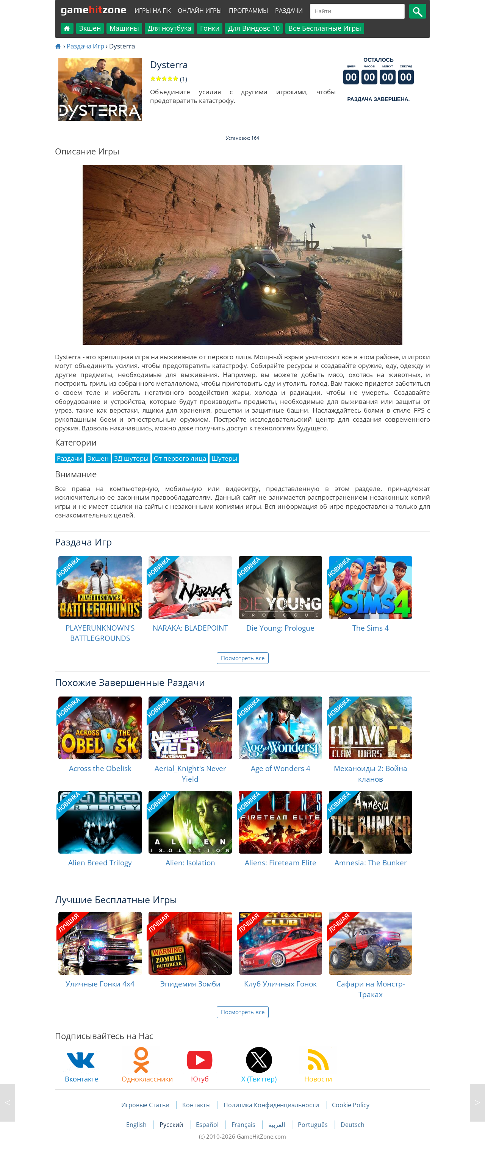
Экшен (90, 28)
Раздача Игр (85, 46)
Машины (124, 28)
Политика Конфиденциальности (271, 1105)
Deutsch (353, 1124)
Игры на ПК (153, 10)
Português (313, 1124)
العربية (277, 1124)
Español (208, 1124)
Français (244, 1124)
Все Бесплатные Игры (324, 28)
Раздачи (289, 10)
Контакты (196, 1105)
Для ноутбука (169, 28)
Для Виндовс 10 (254, 28)
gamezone (94, 9)
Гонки (209, 28)
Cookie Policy (350, 1105)
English (137, 1124)
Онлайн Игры (200, 10)
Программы (248, 10)
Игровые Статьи (145, 1105)
